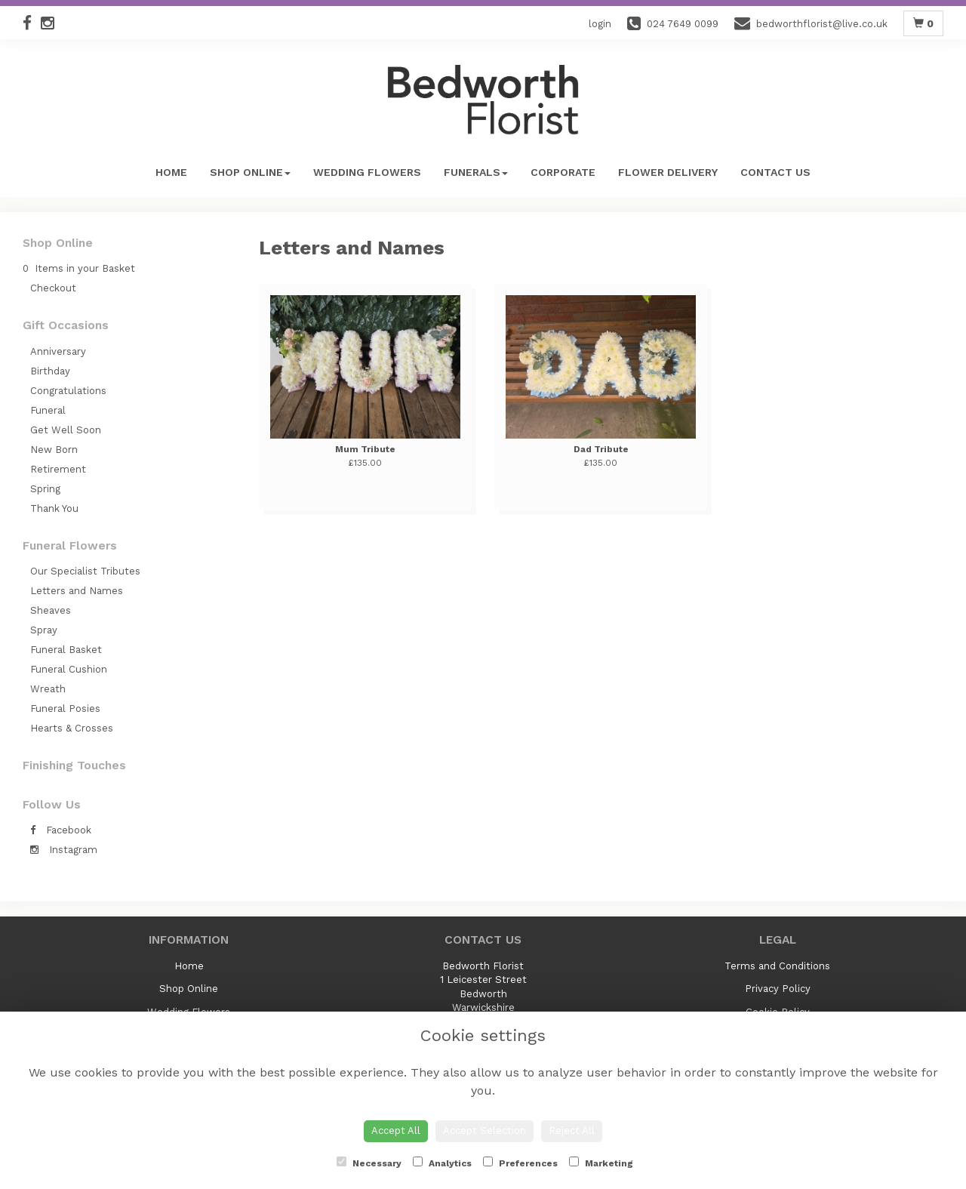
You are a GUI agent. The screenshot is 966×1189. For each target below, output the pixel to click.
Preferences (520, 1163)
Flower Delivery (668, 172)
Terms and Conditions (777, 966)
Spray (43, 630)
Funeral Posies (65, 708)
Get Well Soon (65, 430)
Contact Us (775, 172)
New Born (54, 449)
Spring (45, 488)
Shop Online (250, 172)
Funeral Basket (66, 649)
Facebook (60, 830)
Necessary (369, 1163)
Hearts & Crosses (71, 728)
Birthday (50, 371)
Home (171, 172)
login (600, 23)
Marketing (601, 1163)
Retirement (58, 469)
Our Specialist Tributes (85, 571)
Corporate (563, 172)
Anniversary (58, 351)
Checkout (53, 288)
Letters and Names (76, 590)
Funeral (48, 410)
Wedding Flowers (367, 172)
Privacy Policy (778, 988)
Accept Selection (484, 1130)
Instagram (63, 849)
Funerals (476, 172)
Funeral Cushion (68, 669)
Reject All (572, 1130)
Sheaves (50, 610)
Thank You (54, 508)
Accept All (395, 1130)
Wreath (48, 689)
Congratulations (68, 390)
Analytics (442, 1163)
